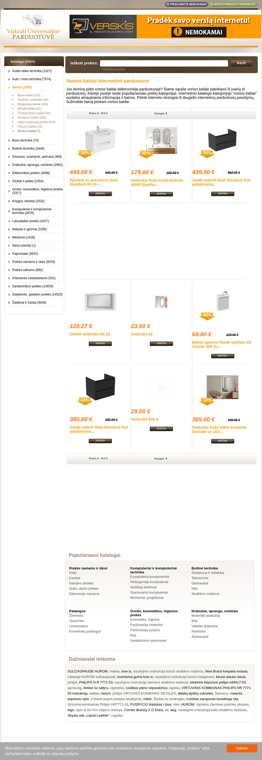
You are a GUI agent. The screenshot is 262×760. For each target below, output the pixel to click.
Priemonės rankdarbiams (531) (34, 278)
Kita (194, 588)
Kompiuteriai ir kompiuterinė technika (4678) (32, 211)
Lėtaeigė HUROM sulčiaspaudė (92, 677)
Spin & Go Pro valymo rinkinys (99, 710)
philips (72, 682)
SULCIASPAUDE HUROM (88, 671)
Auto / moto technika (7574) (31, 79)
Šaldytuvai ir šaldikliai (207, 573)
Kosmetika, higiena (144, 619)
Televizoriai (199, 578)
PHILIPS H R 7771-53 (96, 682)
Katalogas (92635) (23, 61)
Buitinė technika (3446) (28, 148)
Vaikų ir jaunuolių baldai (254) (37, 122)
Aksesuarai (199, 637)
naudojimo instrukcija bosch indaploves (184, 677)
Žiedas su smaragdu (168, 699)
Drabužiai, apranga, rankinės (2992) (37, 165)
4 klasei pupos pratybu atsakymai (116, 699)
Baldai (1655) (22, 87)
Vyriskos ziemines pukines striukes (222, 704)
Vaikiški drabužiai (204, 626)
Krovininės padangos (85, 631)
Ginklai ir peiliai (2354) (28, 181)
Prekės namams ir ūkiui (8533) (33, 262)
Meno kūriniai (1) (24, 245)
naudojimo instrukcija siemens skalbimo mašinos (151, 682)
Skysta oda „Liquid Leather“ (89, 715)
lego (71, 710)
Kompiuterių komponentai (149, 577)
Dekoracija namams (84, 594)
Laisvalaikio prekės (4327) (30, 221)
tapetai (174, 688)
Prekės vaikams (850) (27, 270)
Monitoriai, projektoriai (147, 598)
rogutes (117, 715)
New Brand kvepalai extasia (226, 671)
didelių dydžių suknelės (195, 693)
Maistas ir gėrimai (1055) (29, 229)
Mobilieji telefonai (143, 587)
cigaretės (117, 688)
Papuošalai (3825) (25, 254)
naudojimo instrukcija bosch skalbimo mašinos (168, 671)
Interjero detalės (81, 583)
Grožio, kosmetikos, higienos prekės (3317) (37, 191)
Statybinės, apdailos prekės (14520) (37, 294)
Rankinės (198, 631)
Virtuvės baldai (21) (30, 126)
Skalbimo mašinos (205, 594)
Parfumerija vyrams (145, 630)
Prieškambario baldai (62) (34, 113)
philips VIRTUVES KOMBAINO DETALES (144, 693)
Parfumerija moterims (146, 625)
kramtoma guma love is (135, 677)
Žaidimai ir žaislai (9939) (29, 302)
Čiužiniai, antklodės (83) (33, 99)
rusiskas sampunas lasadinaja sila (212, 699)
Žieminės (76, 616)
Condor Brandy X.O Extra (143, 710)
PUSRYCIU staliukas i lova (150, 704)
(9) (29, 130)
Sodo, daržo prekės (84, 588)
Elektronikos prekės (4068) (31, 173)
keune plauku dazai (230, 677)
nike (176, 704)
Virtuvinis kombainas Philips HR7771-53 (98, 704)
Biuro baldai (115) (29, 95)
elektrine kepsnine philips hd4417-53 (218, 682)
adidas (95, 693)
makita (115, 671)
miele (147, 699)
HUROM (187, 704)
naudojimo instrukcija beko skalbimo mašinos (212, 710)
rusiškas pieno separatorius (146, 688)
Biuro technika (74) (25, 140)
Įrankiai (74, 578)
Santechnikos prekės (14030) (32, 286)
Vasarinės (76, 621)
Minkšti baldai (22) (29, 108)
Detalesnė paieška (114, 69)
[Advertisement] (161, 241)
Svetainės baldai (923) (32, 117)
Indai (73, 573)
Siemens (221, 693)
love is (126, 671)
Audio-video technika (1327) (32, 71)
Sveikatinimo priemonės (148, 640)
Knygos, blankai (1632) (28, 201)
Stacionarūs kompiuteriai (149, 592)
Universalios (78, 626)
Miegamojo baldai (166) (33, 104)
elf (167, 710)
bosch (106, 693)
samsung (75, 688)
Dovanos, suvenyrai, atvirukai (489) (37, 157)
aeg (173, 710)
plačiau (100, 193)
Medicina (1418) (23, 237)
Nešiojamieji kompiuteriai (149, 582)
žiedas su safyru (95, 688)
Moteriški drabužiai (205, 616)
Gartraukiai (199, 583)
